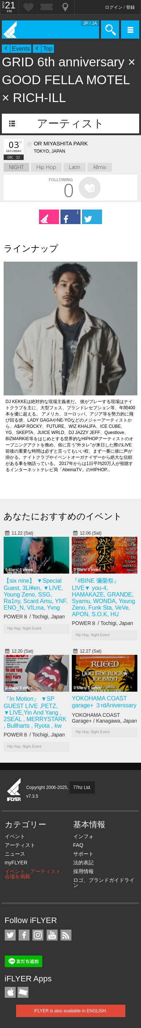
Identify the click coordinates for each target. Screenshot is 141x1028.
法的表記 (83, 862)
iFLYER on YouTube (52, 935)
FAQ (78, 845)
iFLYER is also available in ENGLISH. (70, 1010)
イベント (15, 836)
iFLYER (14, 790)
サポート (83, 854)
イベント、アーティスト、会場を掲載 (35, 873)
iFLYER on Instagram (37, 935)
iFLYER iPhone (10, 992)
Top (47, 49)
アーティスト (70, 123)
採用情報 (83, 871)
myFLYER (16, 862)
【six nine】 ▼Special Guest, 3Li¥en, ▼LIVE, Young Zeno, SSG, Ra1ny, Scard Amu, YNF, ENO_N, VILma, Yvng (35, 594)
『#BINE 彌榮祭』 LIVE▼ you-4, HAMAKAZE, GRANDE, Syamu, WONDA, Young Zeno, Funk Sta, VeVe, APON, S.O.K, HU (103, 597)
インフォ (83, 836)
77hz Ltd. (82, 787)
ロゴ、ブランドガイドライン (103, 882)
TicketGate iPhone (22, 992)
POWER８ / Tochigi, (34, 616)
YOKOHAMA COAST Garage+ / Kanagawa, (104, 718)
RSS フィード (65, 935)
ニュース (15, 854)
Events (21, 49)
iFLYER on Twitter (10, 935)
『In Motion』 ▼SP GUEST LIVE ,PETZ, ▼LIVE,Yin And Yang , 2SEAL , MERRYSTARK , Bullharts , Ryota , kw (35, 712)
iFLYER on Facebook (24, 935)
